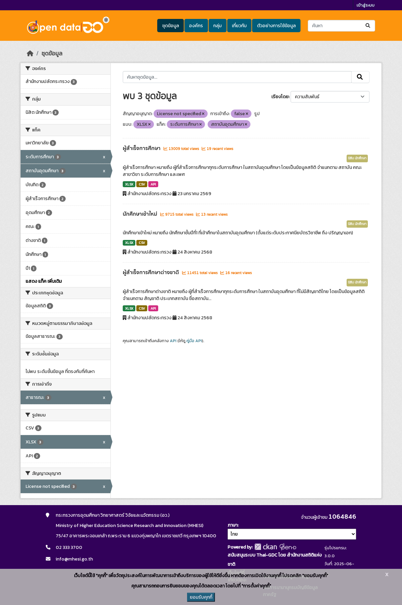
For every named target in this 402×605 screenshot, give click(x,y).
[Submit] (368, 26)
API (153, 184)
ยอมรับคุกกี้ (201, 597)
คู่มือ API (194, 341)
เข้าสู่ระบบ (365, 5)
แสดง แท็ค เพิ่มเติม (44, 281)
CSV (142, 184)
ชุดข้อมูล (170, 25)
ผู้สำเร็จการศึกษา (142, 148)
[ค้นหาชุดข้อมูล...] (341, 26)
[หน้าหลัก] (30, 53)
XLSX (129, 184)
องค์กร (196, 25)
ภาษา (232, 525)
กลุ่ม (217, 25)
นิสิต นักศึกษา (357, 158)
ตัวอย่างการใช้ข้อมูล (276, 25)
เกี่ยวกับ (239, 25)
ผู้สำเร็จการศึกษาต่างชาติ (151, 272)
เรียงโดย (280, 96)
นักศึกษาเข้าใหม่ (141, 214)
